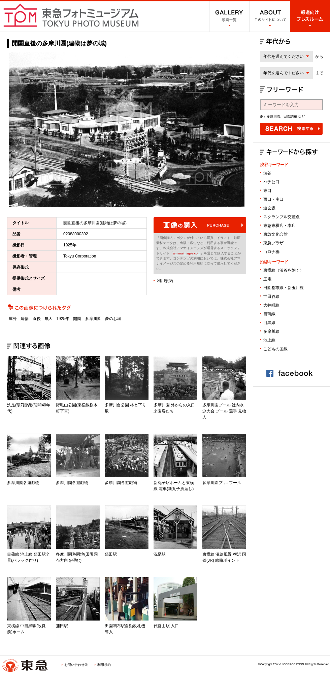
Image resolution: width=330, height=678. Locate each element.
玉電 (267, 279)
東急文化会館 (275, 234)
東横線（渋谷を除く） (283, 270)
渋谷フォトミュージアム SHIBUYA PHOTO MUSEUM (71, 15)
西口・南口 (273, 199)
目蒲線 (269, 314)
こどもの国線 (275, 349)
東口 (267, 190)
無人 (48, 319)
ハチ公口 (271, 182)
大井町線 (271, 305)
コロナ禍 (271, 251)
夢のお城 (113, 319)
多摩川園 (93, 319)
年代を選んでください (283, 56)
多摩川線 (271, 331)
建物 (25, 319)
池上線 (269, 340)
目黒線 (269, 322)
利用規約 (165, 280)
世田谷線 (271, 296)
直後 (37, 319)
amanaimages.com (186, 253)
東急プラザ (273, 243)
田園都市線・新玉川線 (283, 287)
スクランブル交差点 (281, 216)
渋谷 (267, 173)
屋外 (13, 319)
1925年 (62, 319)
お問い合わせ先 (76, 665)
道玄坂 (269, 208)
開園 (77, 319)
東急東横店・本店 (279, 225)
